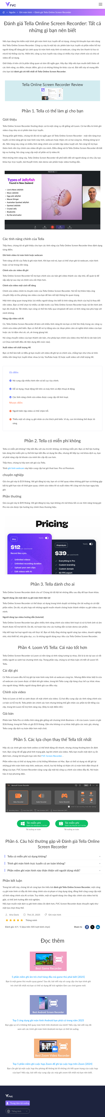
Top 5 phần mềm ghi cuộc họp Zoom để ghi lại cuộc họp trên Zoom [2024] (52, 1063)
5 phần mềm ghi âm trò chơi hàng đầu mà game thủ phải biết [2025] (48, 976)
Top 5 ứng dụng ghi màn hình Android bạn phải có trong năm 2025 (48, 1020)
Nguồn (12, 12)
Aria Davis (14, 914)
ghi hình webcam (16, 468)
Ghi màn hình (25, 12)
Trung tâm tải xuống (17, 1103)
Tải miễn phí (38, 824)
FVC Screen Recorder (51, 755)
